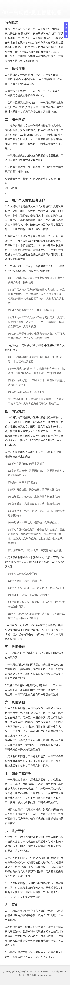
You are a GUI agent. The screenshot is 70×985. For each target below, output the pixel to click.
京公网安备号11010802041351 (37, 975)
